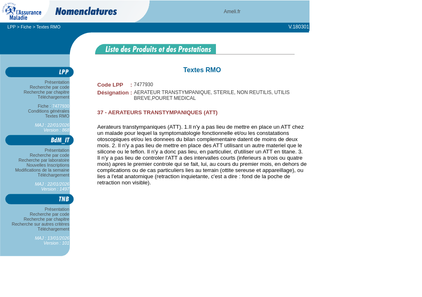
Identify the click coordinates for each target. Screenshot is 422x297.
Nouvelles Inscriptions (48, 165)
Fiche (26, 26)
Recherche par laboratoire (44, 160)
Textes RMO (57, 115)
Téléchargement (53, 96)
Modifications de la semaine (42, 169)
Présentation (57, 82)
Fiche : (53, 106)
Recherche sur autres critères (41, 224)
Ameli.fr (232, 11)
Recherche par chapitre (46, 92)
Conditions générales (49, 110)
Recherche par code (50, 87)
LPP (11, 26)
